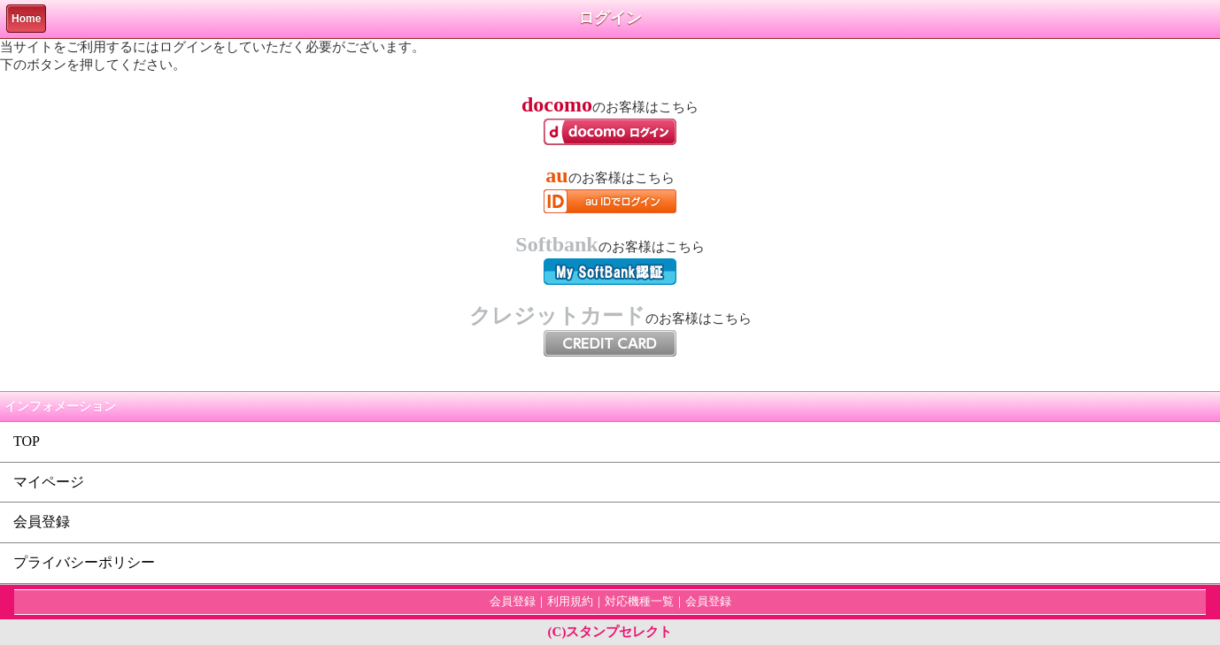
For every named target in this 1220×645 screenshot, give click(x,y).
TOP (26, 441)
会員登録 (41, 521)
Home (26, 18)
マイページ (48, 481)
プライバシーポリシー (84, 562)
